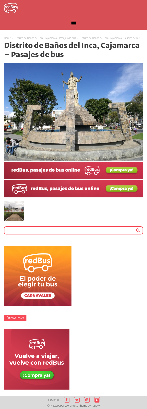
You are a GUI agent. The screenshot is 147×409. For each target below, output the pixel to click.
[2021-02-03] (73, 178)
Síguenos (53, 400)
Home (7, 38)
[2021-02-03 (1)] (73, 196)
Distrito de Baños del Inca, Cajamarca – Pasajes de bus (45, 38)
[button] (73, 23)
